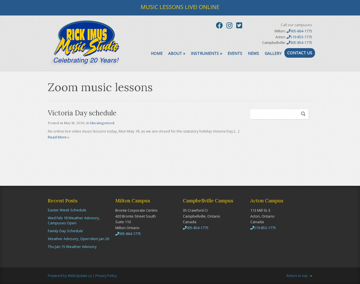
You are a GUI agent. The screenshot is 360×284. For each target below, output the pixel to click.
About (176, 53)
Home (157, 53)
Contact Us (299, 52)
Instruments (206, 53)
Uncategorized (102, 123)
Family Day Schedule (65, 230)
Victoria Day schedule (82, 113)
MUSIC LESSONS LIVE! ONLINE (180, 7)
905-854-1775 (299, 42)
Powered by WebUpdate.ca (70, 275)
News (253, 53)
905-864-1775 (299, 30)
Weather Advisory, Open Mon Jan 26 (78, 238)
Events (235, 53)
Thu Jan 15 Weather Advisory (72, 246)
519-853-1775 (299, 36)
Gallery (273, 53)
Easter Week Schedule (67, 210)
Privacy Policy (106, 275)
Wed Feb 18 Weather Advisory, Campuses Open (74, 220)
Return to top (297, 275)
